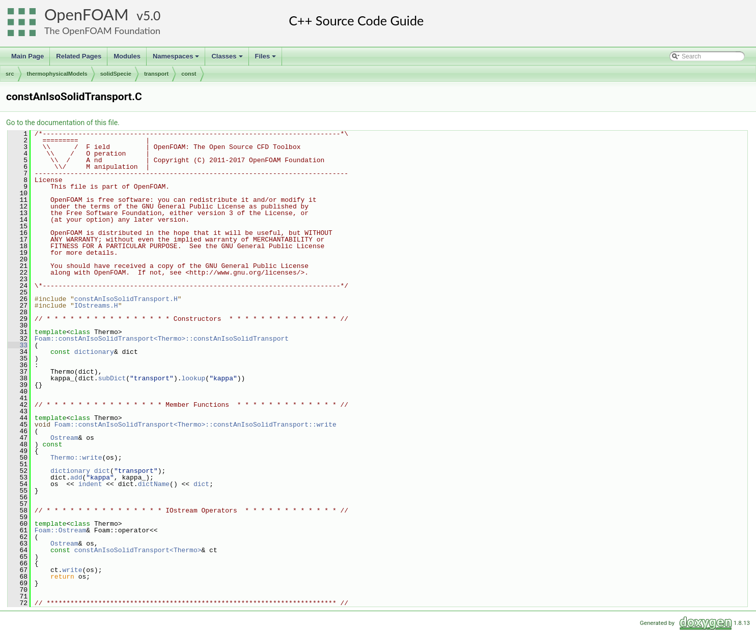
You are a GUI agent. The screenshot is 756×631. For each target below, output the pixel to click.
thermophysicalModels (57, 74)
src (10, 74)
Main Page (27, 56)
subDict (112, 378)
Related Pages (78, 56)
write (72, 570)
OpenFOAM (86, 14)
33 (17, 345)
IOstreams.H (96, 305)
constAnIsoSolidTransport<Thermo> (138, 550)
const (188, 74)
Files (266, 59)
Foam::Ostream (60, 530)
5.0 (151, 15)
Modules (127, 56)
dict (102, 470)
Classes (227, 59)
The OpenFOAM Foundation (102, 30)
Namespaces (177, 59)
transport (156, 74)
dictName (154, 484)
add (76, 477)
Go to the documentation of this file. (63, 122)
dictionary (94, 351)
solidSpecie (115, 74)
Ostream (64, 437)
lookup (193, 378)
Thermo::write (76, 457)
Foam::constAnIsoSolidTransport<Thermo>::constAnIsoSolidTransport (162, 338)
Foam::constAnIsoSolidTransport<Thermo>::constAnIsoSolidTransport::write (195, 424)
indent (90, 484)
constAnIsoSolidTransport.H (126, 299)
